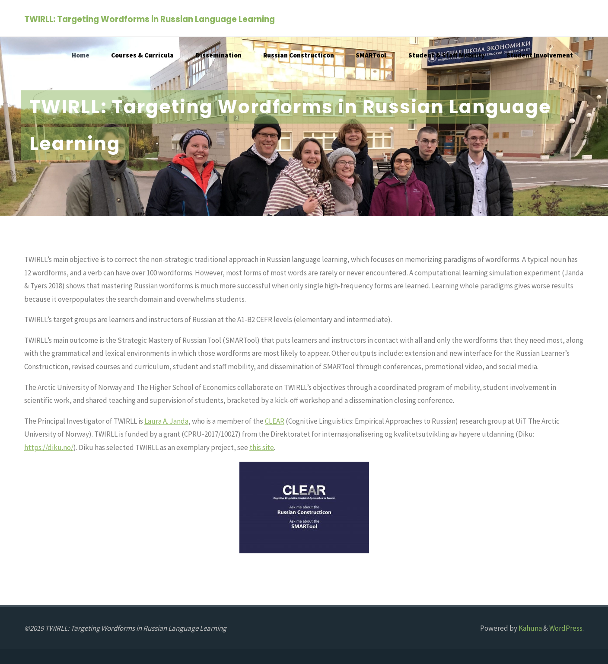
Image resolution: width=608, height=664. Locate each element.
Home (80, 55)
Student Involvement (539, 55)
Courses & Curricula (142, 55)
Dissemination (219, 55)
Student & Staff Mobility (446, 55)
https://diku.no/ (48, 447)
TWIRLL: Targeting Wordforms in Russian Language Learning (149, 19)
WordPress (566, 628)
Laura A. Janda (166, 421)
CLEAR (274, 421)
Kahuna (529, 628)
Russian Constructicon (298, 55)
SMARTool (371, 55)
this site (261, 447)
